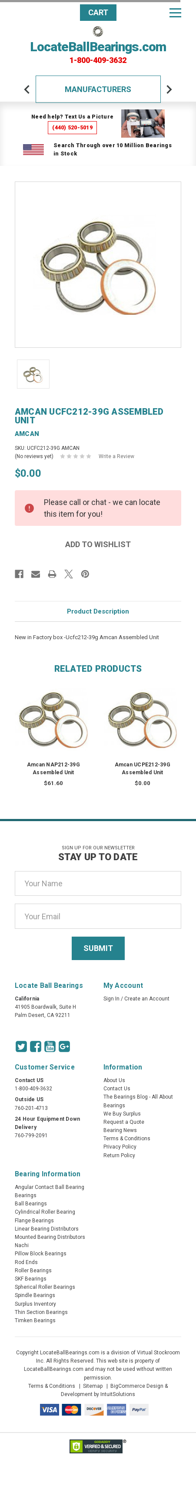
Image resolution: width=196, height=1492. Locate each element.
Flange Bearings (34, 1221)
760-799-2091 (31, 1135)
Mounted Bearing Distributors (50, 1237)
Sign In (111, 999)
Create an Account (146, 999)
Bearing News (120, 1130)
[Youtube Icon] (49, 1046)
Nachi (22, 1245)
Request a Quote (123, 1122)
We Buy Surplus (122, 1114)
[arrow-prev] (27, 89)
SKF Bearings (31, 1279)
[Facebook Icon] (35, 1046)
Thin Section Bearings (41, 1312)
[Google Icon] (64, 1046)
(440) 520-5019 (72, 127)
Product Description (98, 611)
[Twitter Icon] (21, 1046)
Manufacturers (98, 89)
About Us (114, 1080)
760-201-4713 (31, 1108)
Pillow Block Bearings (40, 1254)
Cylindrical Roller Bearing (45, 1212)
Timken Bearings (35, 1320)
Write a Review (116, 456)
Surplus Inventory (35, 1304)
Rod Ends (26, 1262)
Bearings (26, 1195)
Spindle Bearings (35, 1295)
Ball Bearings (31, 1204)
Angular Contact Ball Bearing (49, 1187)
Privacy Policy (119, 1147)
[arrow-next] (169, 89)
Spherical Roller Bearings (45, 1287)
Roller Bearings (33, 1271)
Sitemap (93, 1386)
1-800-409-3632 (98, 60)
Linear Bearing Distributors (47, 1229)
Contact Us (116, 1089)
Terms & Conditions (126, 1139)
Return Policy (119, 1155)
